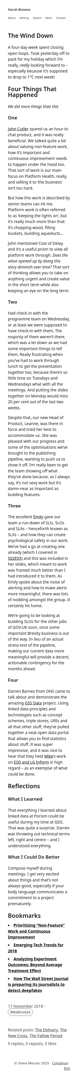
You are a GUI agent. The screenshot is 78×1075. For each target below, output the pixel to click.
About (12, 18)
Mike (48, 756)
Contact (61, 18)
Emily (38, 517)
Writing (24, 18)
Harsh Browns (19, 9)
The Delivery (46, 1030)
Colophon (60, 1063)
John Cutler (18, 129)
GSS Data (33, 703)
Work (48, 18)
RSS (67, 1068)
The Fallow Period (46, 1035)
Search (37, 18)
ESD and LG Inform (31, 762)
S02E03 (14, 558)
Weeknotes (20, 1012)
